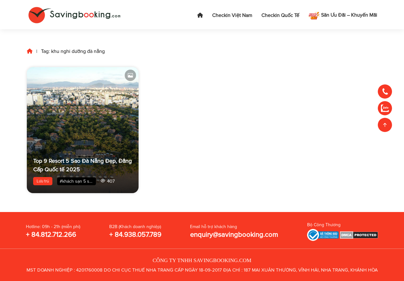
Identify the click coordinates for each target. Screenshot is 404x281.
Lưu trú (43, 181)
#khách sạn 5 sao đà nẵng (78, 181)
